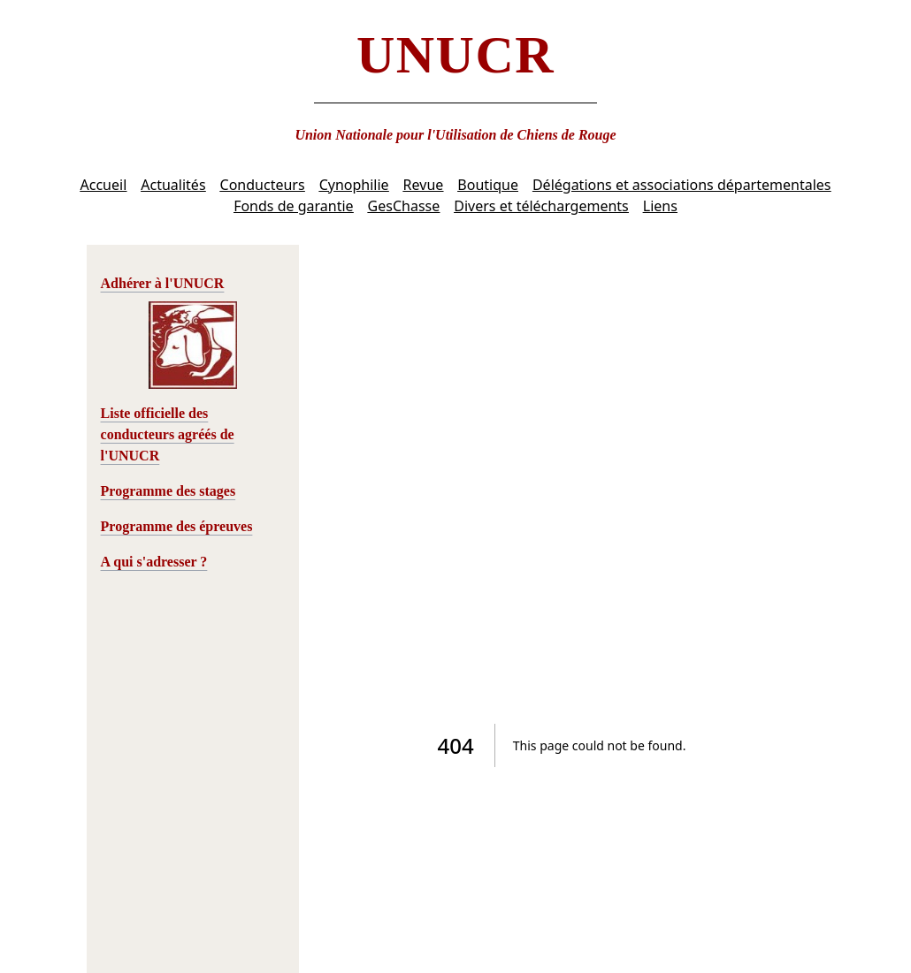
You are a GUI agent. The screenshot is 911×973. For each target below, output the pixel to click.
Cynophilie (354, 184)
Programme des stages (168, 490)
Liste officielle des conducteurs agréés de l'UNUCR (167, 434)
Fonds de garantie (293, 206)
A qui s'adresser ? (154, 561)
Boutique (487, 184)
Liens (660, 206)
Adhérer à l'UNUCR (163, 283)
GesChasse (404, 206)
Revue (423, 184)
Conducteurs (262, 184)
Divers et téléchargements (541, 206)
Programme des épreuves (177, 526)
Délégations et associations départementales (681, 184)
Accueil (103, 184)
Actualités (173, 184)
